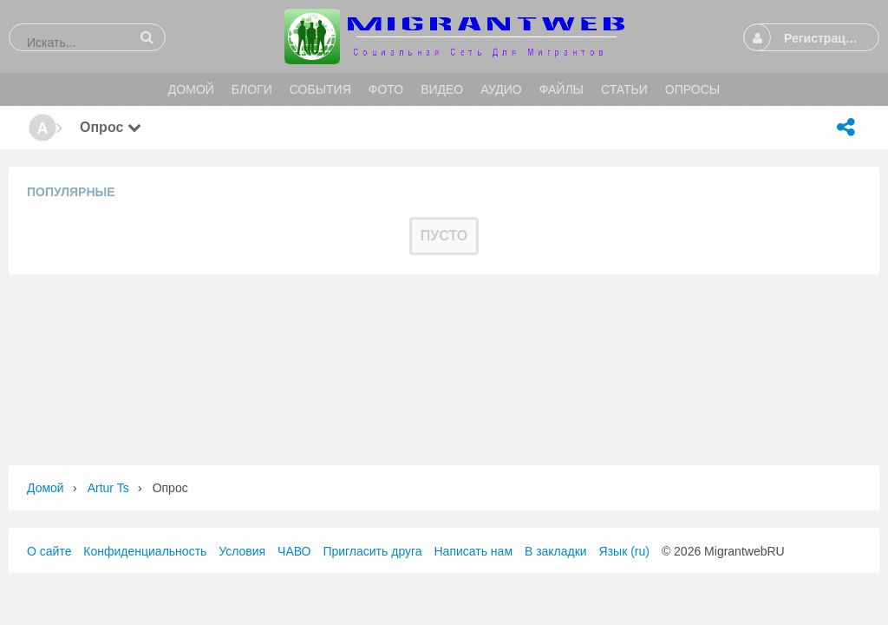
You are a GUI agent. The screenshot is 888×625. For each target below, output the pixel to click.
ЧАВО (294, 551)
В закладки (556, 551)
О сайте (49, 551)
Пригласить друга (372, 551)
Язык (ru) (624, 551)
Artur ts (108, 488)
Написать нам (473, 551)
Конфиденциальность (144, 551)
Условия (242, 551)
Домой (45, 488)
